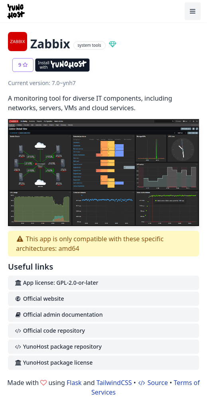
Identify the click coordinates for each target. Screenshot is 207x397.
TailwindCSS (114, 382)
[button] (23, 65)
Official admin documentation (58, 314)
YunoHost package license (53, 362)
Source (153, 382)
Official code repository (49, 330)
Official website (39, 298)
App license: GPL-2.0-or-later (56, 282)
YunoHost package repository (58, 346)
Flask (74, 382)
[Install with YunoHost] (62, 65)
